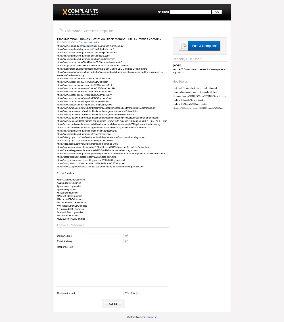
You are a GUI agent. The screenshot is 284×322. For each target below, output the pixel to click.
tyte (215, 92)
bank (205, 88)
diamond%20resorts (182, 108)
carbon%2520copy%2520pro (186, 104)
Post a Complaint (204, 46)
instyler (223, 96)
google (177, 65)
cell (180, 88)
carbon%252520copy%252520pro (208, 108)
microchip (201, 100)
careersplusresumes (182, 92)
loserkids (177, 96)
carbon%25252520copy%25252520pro (200, 96)
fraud (199, 88)
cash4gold (207, 92)
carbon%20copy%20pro (184, 100)
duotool (204, 104)
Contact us (152, 317)
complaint (190, 88)
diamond (213, 88)
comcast (197, 92)
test (175, 88)
